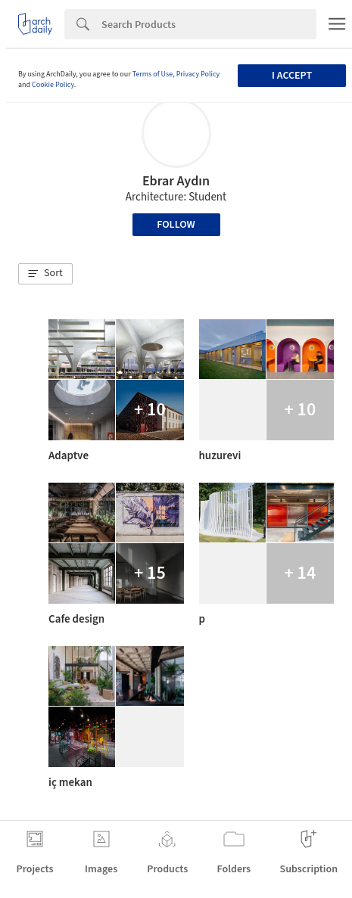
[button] (45, 273)
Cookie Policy (53, 84)
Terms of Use (152, 74)
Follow (176, 224)
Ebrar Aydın (176, 181)
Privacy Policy (198, 74)
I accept (292, 75)
